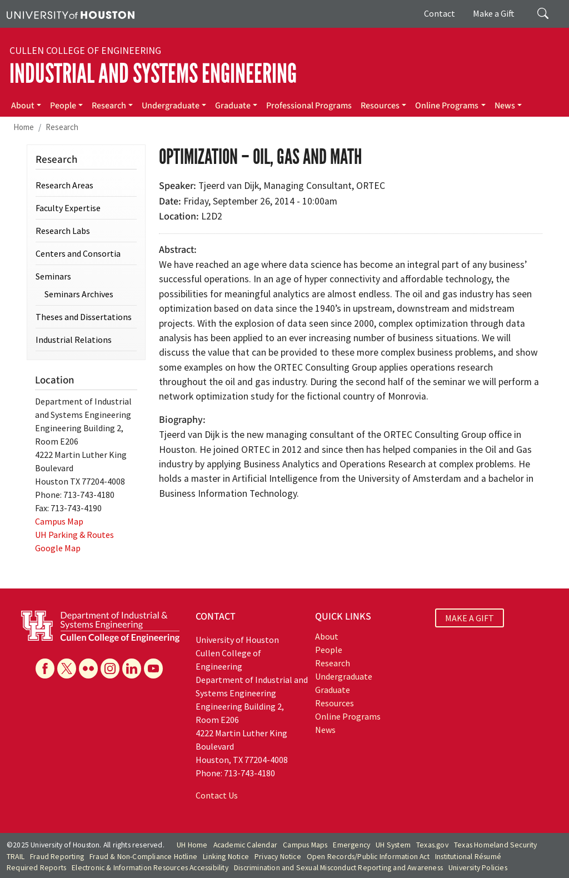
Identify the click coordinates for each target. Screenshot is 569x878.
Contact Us (217, 795)
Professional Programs (309, 105)
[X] (66, 668)
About (22, 105)
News (505, 105)
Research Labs (63, 230)
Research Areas (64, 185)
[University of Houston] (70, 13)
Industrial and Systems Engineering (153, 73)
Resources (380, 105)
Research (109, 105)
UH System (393, 845)
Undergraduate (170, 105)
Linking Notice (226, 856)
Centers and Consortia (78, 253)
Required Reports (36, 867)
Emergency (351, 845)
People (63, 105)
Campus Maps (305, 845)
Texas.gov (432, 845)
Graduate (233, 105)
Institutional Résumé (468, 856)
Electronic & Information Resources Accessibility (150, 867)
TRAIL (15, 856)
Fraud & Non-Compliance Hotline (143, 856)
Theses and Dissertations (84, 316)
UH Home (192, 845)
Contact (439, 13)
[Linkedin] (131, 668)
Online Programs (446, 105)
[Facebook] (45, 668)
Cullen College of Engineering (85, 50)
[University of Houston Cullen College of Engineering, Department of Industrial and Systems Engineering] (100, 625)
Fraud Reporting (57, 856)
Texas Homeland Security (495, 845)
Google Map (58, 547)
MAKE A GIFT (469, 617)
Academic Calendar (245, 845)
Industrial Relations (74, 339)
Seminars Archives (78, 294)
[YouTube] (153, 668)
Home (23, 127)
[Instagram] (110, 668)
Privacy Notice (277, 856)
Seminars (53, 276)
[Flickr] (88, 668)
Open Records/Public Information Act (368, 856)
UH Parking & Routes (74, 534)
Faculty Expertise (68, 207)
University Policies (477, 867)
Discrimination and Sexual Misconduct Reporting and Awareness (338, 867)
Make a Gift (494, 13)
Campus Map (59, 521)
